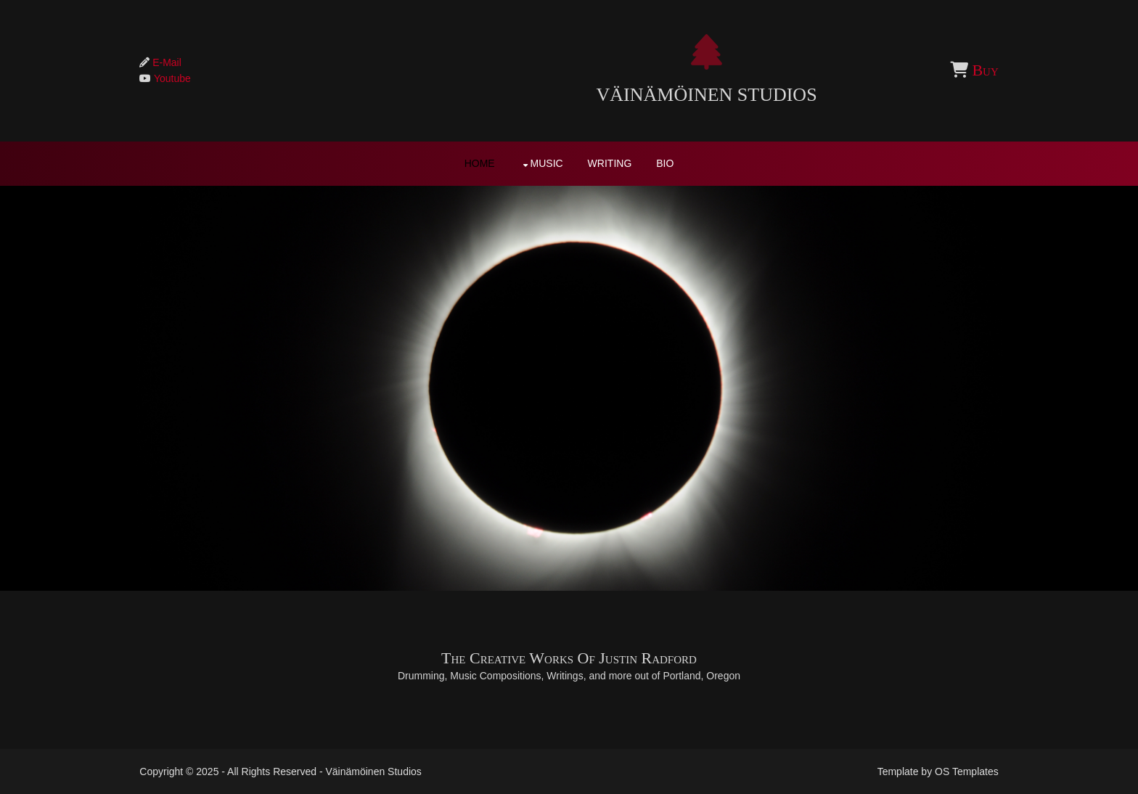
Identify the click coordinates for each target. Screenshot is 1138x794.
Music (547, 165)
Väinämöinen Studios (569, 96)
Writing (610, 165)
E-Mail (182, 64)
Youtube (188, 80)
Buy (967, 72)
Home (479, 165)
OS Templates (951, 771)
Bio (665, 165)
